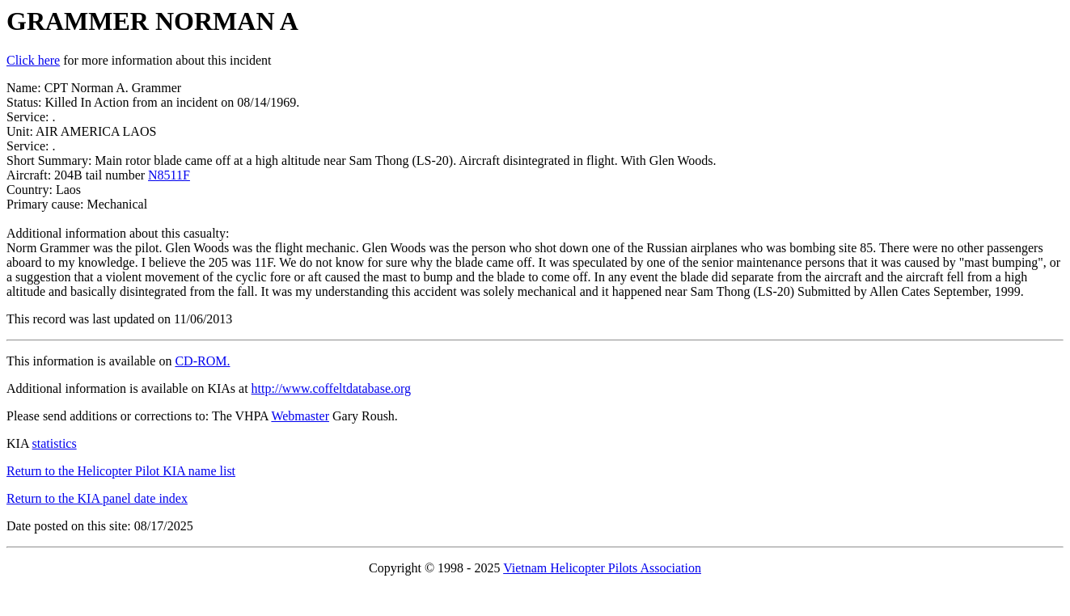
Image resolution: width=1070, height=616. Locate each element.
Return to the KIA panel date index (97, 498)
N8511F (169, 175)
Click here (33, 60)
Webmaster (300, 416)
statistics (54, 443)
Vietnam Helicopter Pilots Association (602, 568)
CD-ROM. (202, 361)
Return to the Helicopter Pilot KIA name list (120, 471)
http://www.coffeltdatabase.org (331, 388)
